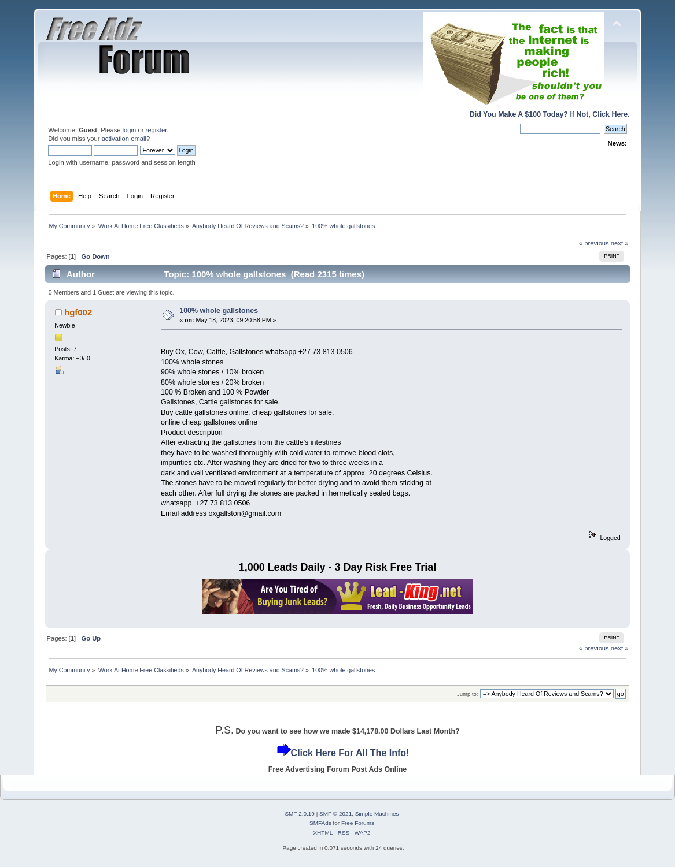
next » (620, 243)
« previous (594, 243)
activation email (124, 138)
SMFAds (320, 823)
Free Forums (357, 823)
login (130, 129)
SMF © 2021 (335, 813)
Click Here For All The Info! (350, 753)
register (156, 129)
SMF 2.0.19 (300, 813)
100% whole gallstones (218, 311)
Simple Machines (377, 813)
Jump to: (467, 694)
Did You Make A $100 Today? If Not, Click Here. (550, 114)
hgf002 (78, 312)
